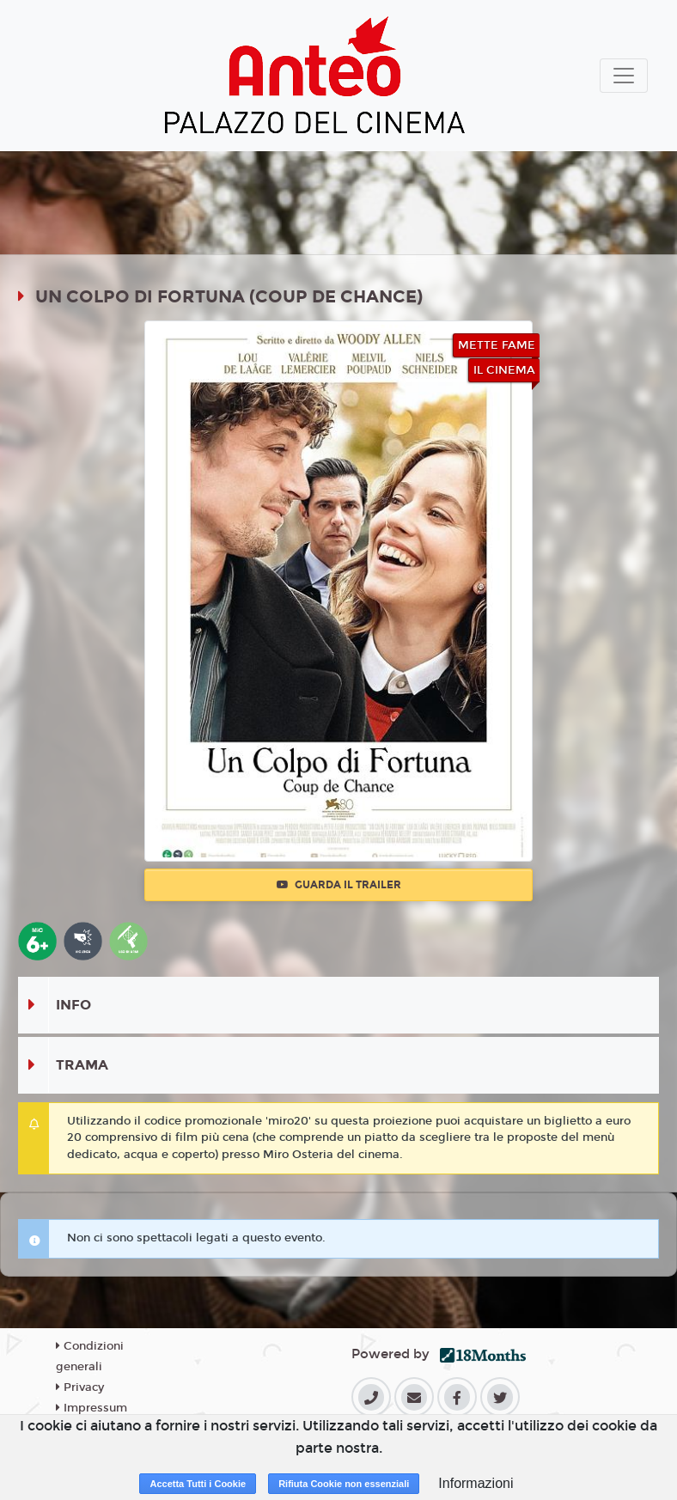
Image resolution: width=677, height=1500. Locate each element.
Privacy (80, 1387)
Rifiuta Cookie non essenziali (343, 1484)
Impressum (91, 1408)
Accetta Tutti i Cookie (197, 1484)
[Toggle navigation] (624, 75)
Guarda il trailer (339, 885)
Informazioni (475, 1483)
